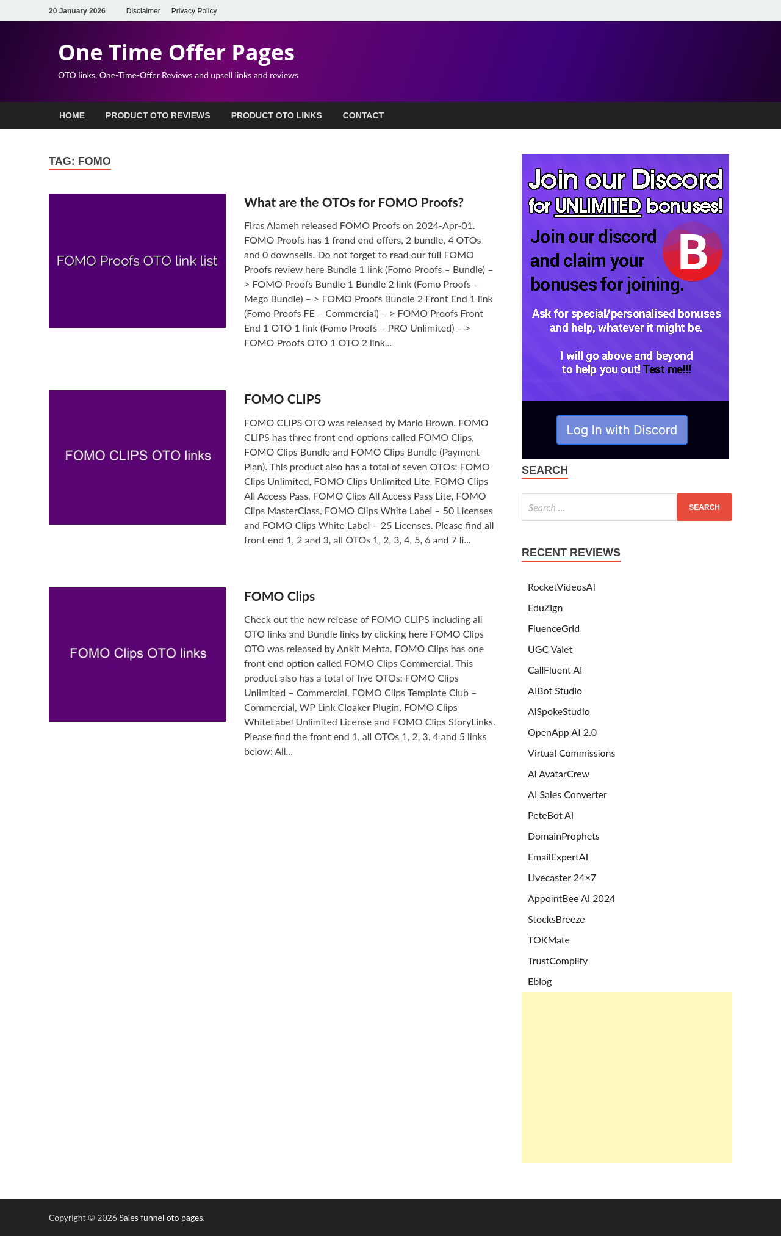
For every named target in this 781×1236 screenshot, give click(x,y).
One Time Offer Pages (176, 52)
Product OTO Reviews (158, 115)
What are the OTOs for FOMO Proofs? (354, 201)
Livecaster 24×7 (562, 877)
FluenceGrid (554, 628)
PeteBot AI (551, 815)
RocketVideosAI (562, 586)
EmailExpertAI (558, 856)
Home (72, 115)
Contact (363, 115)
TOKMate (549, 939)
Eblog (540, 981)
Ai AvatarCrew (558, 773)
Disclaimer (143, 11)
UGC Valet (550, 649)
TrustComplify (558, 960)
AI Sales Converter (567, 794)
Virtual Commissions (571, 752)
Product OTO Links (276, 115)
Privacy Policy (194, 11)
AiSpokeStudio (559, 711)
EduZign (545, 607)
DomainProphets (564, 836)
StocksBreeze (556, 919)
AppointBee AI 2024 (571, 898)
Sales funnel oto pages (161, 1217)
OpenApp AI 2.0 (562, 732)
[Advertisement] (627, 1077)
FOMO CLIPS (282, 398)
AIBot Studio (555, 690)
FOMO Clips (279, 595)
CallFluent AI (555, 669)
